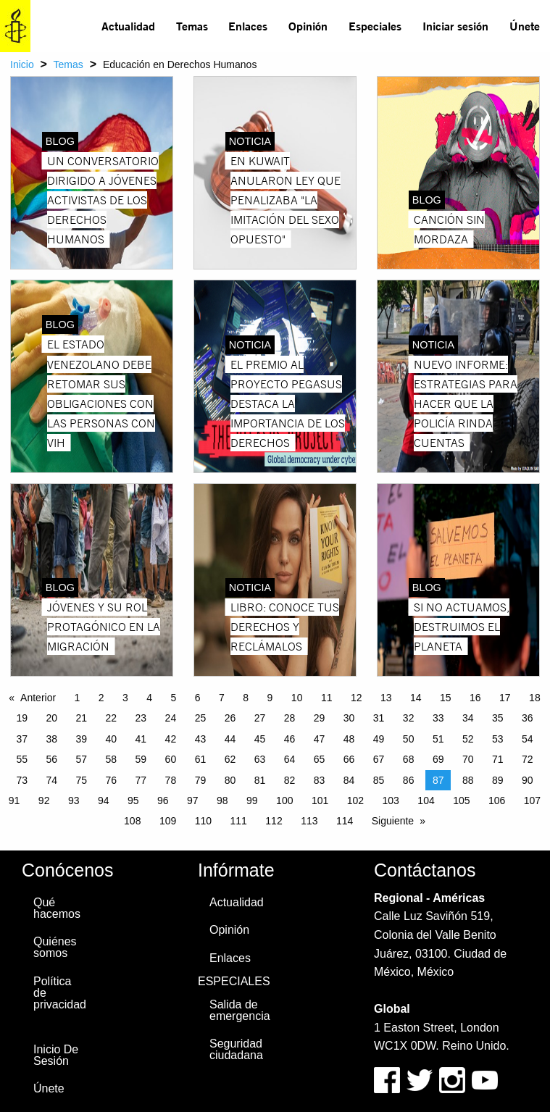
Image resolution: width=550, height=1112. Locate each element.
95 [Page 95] (133, 800)
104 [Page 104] (425, 800)
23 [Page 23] (141, 718)
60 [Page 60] (171, 759)
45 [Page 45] (260, 739)
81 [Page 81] (260, 780)
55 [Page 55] (22, 759)
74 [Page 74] (51, 780)
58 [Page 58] (111, 759)
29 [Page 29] (319, 718)
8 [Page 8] (246, 697)
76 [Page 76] (111, 780)
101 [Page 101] (320, 800)
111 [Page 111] (238, 821)
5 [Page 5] (174, 697)
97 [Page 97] (193, 800)
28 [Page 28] (290, 718)
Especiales (375, 25)
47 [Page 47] (319, 739)
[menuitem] (128, 26)
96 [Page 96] (163, 800)
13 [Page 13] (386, 697)
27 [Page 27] (260, 718)
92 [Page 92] (44, 800)
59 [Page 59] (141, 759)
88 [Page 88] (468, 780)
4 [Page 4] (149, 697)
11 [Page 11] (327, 697)
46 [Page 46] (290, 739)
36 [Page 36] (527, 718)
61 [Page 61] (201, 759)
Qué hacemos (56, 908)
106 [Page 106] (496, 800)
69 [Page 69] (438, 759)
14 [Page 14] (416, 697)
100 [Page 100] (284, 800)
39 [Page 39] (82, 739)
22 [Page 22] (111, 718)
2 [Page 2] (101, 697)
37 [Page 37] (22, 739)
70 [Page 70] (468, 759)
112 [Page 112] (273, 821)
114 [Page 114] (344, 821)
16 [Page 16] (475, 697)
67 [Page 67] (379, 759)
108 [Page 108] (132, 821)
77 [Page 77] (141, 780)
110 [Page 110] (203, 821)
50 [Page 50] (408, 739)
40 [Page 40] (111, 739)
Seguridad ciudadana (236, 1049)
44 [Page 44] (230, 739)
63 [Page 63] (260, 759)
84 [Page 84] (349, 780)
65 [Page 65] (319, 759)
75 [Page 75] (82, 780)
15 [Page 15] (445, 697)
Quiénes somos (55, 947)
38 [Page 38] (51, 739)
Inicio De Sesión (55, 1055)
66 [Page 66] (349, 759)
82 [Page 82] (290, 780)
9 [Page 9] (270, 697)
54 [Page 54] (527, 739)
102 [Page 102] (355, 800)
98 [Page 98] (222, 800)
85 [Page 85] (379, 780)
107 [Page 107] (532, 800)
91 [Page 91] (14, 800)
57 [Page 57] (82, 759)
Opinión (308, 25)
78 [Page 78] (171, 780)
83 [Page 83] (319, 780)
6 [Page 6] (198, 697)
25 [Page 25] (201, 718)
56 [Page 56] (51, 759)
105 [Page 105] (461, 800)
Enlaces (247, 25)
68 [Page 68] (408, 759)
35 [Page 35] (498, 718)
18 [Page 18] (535, 697)
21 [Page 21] (82, 718)
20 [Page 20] (51, 718)
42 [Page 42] (171, 739)
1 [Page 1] (77, 697)
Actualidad (128, 25)
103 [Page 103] (391, 800)
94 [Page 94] (103, 800)
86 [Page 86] (408, 780)
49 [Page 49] (379, 739)
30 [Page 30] (349, 718)
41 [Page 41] (141, 739)
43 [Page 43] (201, 739)
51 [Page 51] (438, 739)
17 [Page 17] (505, 697)
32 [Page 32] (408, 718)
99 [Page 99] (252, 800)
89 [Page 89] (498, 780)
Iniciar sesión (455, 25)
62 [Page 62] (230, 759)
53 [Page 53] (498, 739)
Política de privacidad (59, 993)
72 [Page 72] (527, 759)
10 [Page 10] (297, 697)
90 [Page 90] (527, 780)
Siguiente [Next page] (393, 821)
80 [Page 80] (230, 780)
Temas (192, 25)
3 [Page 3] (125, 697)
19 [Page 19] (22, 718)
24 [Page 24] (171, 718)
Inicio (22, 64)
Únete (524, 25)
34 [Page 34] (468, 718)
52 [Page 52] (468, 739)
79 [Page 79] (201, 780)
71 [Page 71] (498, 759)
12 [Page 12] (356, 697)
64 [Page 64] (290, 759)
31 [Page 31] (379, 718)
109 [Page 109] (167, 821)
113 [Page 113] (309, 821)
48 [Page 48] (349, 739)
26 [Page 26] (230, 718)
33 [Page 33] (438, 718)
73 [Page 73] (22, 780)
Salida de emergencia (239, 1010)
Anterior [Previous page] (38, 697)
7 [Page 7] (222, 697)
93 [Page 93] (74, 800)
